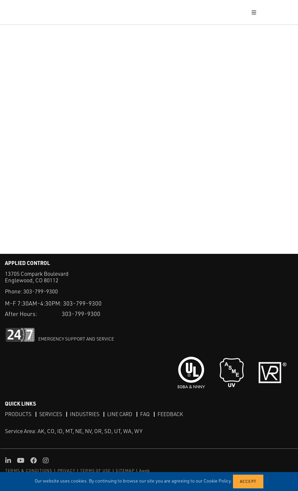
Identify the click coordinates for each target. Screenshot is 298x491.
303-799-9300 (40, 291)
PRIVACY (66, 470)
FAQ (145, 414)
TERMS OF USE (95, 470)
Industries (84, 414)
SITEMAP (125, 470)
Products (18, 414)
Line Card (119, 414)
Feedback (170, 414)
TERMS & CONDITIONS (29, 470)
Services (50, 414)
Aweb (144, 470)
